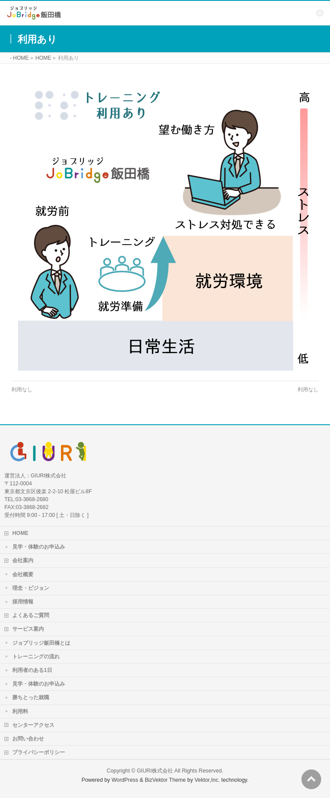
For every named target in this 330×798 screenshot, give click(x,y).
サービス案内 (28, 629)
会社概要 (22, 574)
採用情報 (22, 602)
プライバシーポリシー (38, 752)
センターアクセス (33, 725)
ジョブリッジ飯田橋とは (41, 643)
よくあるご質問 (30, 615)
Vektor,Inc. (207, 780)
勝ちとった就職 (30, 697)
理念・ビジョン (30, 588)
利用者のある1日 (32, 670)
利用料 (20, 711)
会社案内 (22, 560)
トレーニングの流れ (36, 657)
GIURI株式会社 (155, 771)
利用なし (21, 389)
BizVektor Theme (165, 780)
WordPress (124, 780)
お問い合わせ (28, 739)
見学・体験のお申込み (38, 547)
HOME (20, 533)
